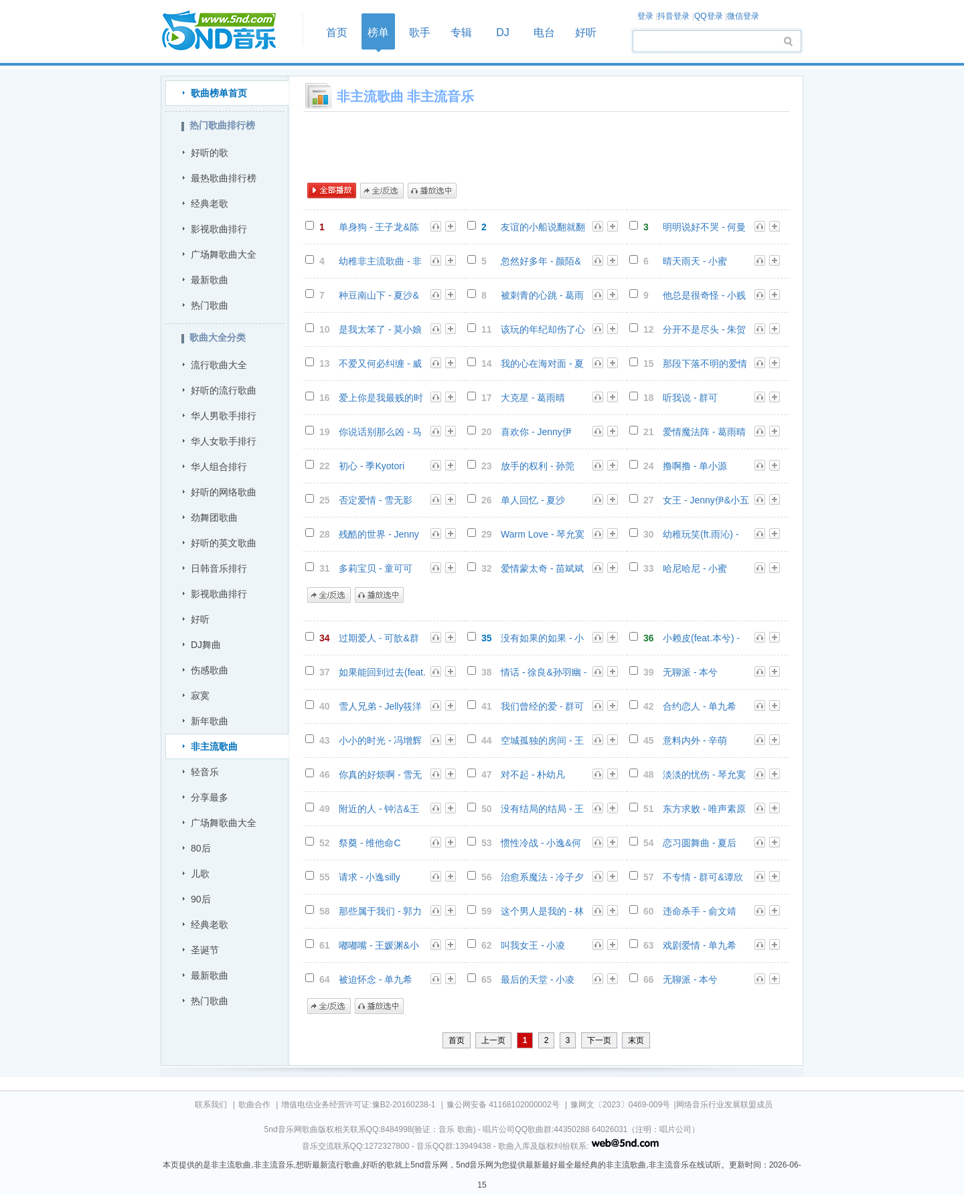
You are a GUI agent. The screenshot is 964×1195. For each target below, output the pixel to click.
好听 (585, 32)
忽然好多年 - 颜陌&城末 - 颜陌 (541, 261)
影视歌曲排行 (219, 229)
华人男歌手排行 (223, 415)
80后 (201, 848)
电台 (544, 32)
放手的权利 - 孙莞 (537, 466)
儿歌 (200, 873)
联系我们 (211, 1104)
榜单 (378, 32)
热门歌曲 (209, 305)
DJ (502, 32)
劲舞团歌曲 (214, 517)
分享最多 (209, 797)
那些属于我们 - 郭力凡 (380, 911)
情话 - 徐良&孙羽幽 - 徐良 (543, 672)
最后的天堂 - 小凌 (537, 979)
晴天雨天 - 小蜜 (695, 261)
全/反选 (382, 191)
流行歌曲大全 (219, 365)
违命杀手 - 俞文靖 (699, 911)
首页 (228, 31)
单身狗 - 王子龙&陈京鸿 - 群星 (379, 227)
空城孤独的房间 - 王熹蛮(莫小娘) (542, 740)
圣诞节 (205, 950)
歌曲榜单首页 (219, 93)
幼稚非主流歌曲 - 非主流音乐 (380, 261)
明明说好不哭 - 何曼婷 (704, 227)
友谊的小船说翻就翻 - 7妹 (543, 227)
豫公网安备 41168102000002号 (503, 1104)
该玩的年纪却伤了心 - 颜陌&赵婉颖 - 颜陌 (543, 329)
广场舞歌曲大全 (223, 254)
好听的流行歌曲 (223, 390)
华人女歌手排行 (223, 441)
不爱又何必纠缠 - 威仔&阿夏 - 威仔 (380, 364)
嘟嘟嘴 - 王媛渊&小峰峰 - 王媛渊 (379, 945)
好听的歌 (209, 152)
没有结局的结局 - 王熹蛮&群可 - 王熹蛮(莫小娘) (542, 809)
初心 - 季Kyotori (371, 466)
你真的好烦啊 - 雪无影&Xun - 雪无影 (380, 775)
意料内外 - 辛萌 (695, 740)
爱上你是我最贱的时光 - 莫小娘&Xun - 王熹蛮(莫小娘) (382, 398)
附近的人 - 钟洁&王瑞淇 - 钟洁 (379, 809)
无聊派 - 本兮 (690, 672)
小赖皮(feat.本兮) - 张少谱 (701, 638)
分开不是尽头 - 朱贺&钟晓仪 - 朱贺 (704, 329)
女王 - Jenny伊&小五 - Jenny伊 (706, 500)
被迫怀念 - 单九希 (375, 979)
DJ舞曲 (206, 644)
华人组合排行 (219, 466)
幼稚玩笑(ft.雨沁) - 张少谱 (701, 534)
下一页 (599, 1040)
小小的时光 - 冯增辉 (380, 740)
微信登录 (743, 16)
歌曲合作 (254, 1104)
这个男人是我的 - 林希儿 (542, 911)
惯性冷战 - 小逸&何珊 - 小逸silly (541, 843)
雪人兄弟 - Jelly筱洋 (380, 706)
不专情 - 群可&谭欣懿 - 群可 (703, 877)
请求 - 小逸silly (369, 877)
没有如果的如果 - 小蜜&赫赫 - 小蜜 (542, 638)
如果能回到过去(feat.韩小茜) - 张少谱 (382, 672)
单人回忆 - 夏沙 (533, 500)
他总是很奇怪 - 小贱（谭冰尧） (704, 295)
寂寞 (200, 695)
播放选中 (432, 191)
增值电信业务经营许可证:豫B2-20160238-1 (358, 1104)
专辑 (461, 32)
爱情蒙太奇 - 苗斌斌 (542, 568)
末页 (636, 1040)
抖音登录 (673, 16)
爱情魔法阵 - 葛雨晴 (704, 431)
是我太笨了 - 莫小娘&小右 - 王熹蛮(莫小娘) (380, 329)
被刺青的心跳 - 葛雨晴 (542, 295)
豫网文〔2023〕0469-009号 (620, 1104)
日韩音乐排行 (219, 568)
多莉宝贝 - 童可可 (375, 568)
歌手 (419, 32)
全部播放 (331, 191)
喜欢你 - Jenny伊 (536, 431)
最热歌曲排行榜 (223, 178)
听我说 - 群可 (690, 397)
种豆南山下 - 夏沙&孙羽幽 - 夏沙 (379, 295)
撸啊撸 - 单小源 (695, 466)
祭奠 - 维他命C (370, 843)
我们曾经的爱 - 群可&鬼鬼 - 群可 (542, 706)
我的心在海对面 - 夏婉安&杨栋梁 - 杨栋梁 (542, 364)
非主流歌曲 (214, 746)
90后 (201, 899)
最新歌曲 (209, 279)
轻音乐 (205, 772)
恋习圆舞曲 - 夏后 (699, 843)
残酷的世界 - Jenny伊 (379, 534)
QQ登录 (708, 16)
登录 (645, 16)
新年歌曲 (209, 721)
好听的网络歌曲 (223, 492)
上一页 (493, 1040)
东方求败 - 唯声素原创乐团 (704, 809)
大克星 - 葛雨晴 (533, 397)
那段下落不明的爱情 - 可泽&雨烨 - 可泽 (705, 364)
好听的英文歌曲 (223, 543)
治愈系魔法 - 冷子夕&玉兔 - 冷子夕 (542, 877)
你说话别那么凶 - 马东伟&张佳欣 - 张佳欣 (380, 432)
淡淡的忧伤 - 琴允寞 (704, 774)
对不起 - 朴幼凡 (533, 774)
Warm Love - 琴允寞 (543, 534)
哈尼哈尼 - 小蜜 (695, 568)
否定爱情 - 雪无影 (375, 500)
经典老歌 (209, 203)
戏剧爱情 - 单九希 (699, 945)
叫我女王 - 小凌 (533, 945)
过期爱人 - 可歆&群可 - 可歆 (379, 638)
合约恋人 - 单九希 (699, 706)
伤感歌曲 (209, 670)
